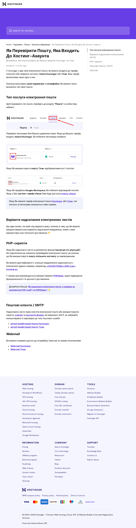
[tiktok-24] (112, 490)
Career (58, 459)
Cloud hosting (28, 410)
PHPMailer (58, 275)
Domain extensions (63, 414)
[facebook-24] (85, 490)
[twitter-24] (96, 490)
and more (90, 502)
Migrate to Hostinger (96, 414)
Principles (59, 476)
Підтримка (17, 44)
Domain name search (64, 388)
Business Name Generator (98, 405)
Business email (28, 405)
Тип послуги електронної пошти (105, 50)
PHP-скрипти (96, 61)
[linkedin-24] (80, 490)
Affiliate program (29, 455)
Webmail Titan (18, 349)
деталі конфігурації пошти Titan (27, 327)
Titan (70, 201)
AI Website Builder (95, 397)
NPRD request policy (31, 495)
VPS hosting (27, 397)
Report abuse (93, 459)
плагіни (19, 315)
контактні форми (35, 315)
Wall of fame (27, 468)
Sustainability (61, 472)
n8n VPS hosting (29, 401)
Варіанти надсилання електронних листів (107, 56)
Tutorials (91, 447)
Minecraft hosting (30, 422)
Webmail (94, 70)
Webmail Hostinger (20, 346)
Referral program (29, 459)
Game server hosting (31, 427)
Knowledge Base (94, 451)
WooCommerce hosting (32, 414)
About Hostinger (62, 447)
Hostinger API (93, 418)
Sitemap (26, 481)
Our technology (61, 451)
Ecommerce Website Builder (99, 401)
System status (28, 472)
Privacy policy (48, 495)
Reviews (25, 451)
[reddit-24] (106, 490)
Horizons (91, 388)
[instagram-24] (90, 490)
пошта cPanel (69, 193)
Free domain (60, 397)
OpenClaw (26, 431)
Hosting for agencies (31, 418)
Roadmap (26, 464)
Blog (56, 464)
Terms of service (78, 495)
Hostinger (57, 201)
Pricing (25, 447)
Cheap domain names (64, 393)
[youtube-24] (101, 490)
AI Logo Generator (95, 410)
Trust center (27, 476)
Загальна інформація (41, 44)
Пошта (27, 44)
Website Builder (94, 393)
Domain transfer (62, 410)
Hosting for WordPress (32, 393)
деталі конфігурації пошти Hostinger (29, 323)
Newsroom (59, 455)
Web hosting (27, 388)
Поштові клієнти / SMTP (101, 66)
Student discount (62, 468)
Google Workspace (30, 435)
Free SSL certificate (63, 405)
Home (8, 44)
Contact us (92, 455)
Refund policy (62, 495)
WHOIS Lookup (61, 401)
